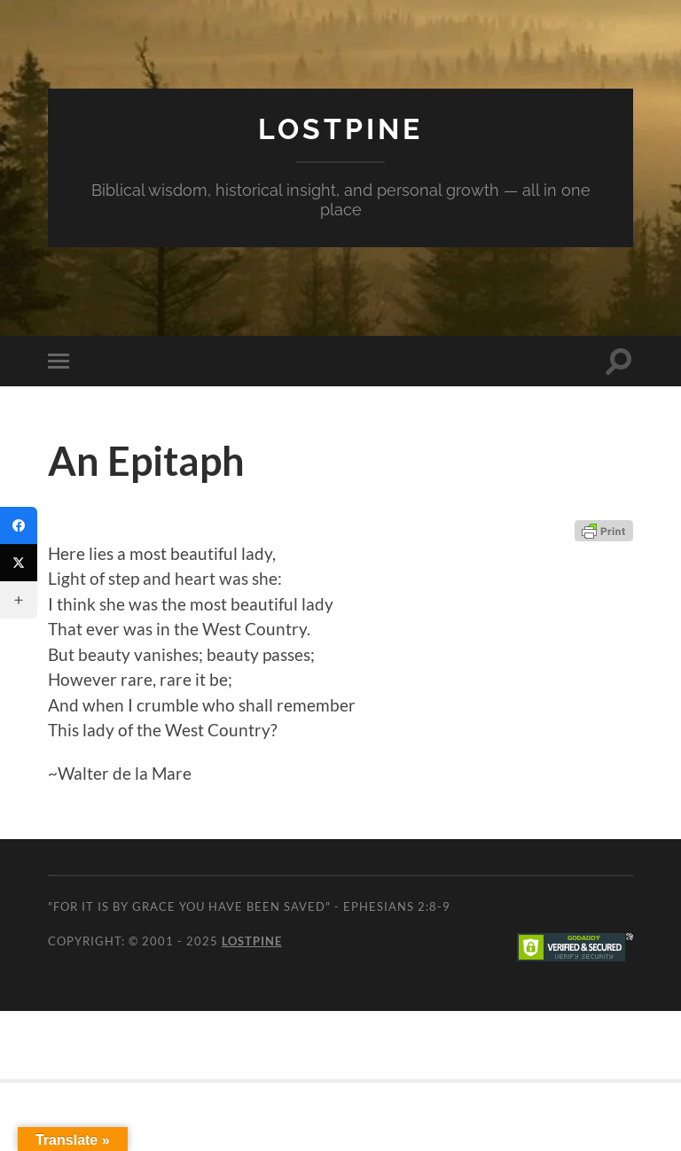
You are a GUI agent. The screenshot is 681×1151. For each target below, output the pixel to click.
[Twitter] (18, 562)
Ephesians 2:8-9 (396, 906)
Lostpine (340, 129)
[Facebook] (18, 525)
